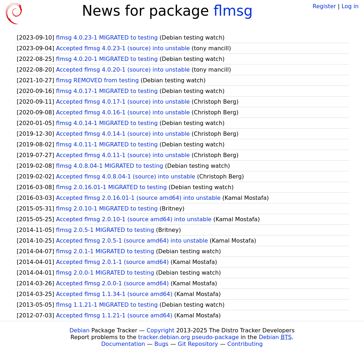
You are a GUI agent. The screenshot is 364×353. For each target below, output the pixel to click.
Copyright (160, 330)
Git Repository (198, 344)
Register (324, 6)
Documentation (123, 344)
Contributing (245, 344)
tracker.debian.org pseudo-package (188, 337)
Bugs (161, 344)
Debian (79, 330)
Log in (350, 6)
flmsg (233, 10)
